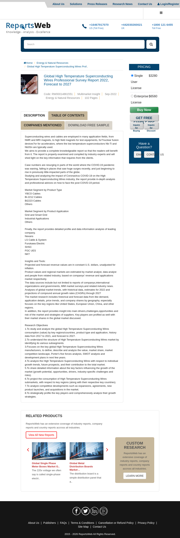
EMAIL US (138, 154)
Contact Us (145, 4)
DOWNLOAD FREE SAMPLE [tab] (88, 125)
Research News (123, 4)
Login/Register (168, 4)
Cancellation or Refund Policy (116, 522)
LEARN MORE (135, 475)
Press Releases (97, 4)
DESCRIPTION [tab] (34, 115)
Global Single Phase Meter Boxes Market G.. (46, 465)
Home (29, 62)
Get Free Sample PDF (144, 118)
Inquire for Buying (136, 126)
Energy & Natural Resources (52, 62)
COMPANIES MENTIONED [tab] (43, 125)
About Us (58, 4)
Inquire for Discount (151, 126)
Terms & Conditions (82, 522)
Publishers (49, 522)
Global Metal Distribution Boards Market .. (81, 466)
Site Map (83, 526)
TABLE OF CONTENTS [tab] (67, 115)
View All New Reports (41, 434)
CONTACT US (150, 154)
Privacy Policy (146, 522)
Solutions (76, 4)
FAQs (63, 522)
